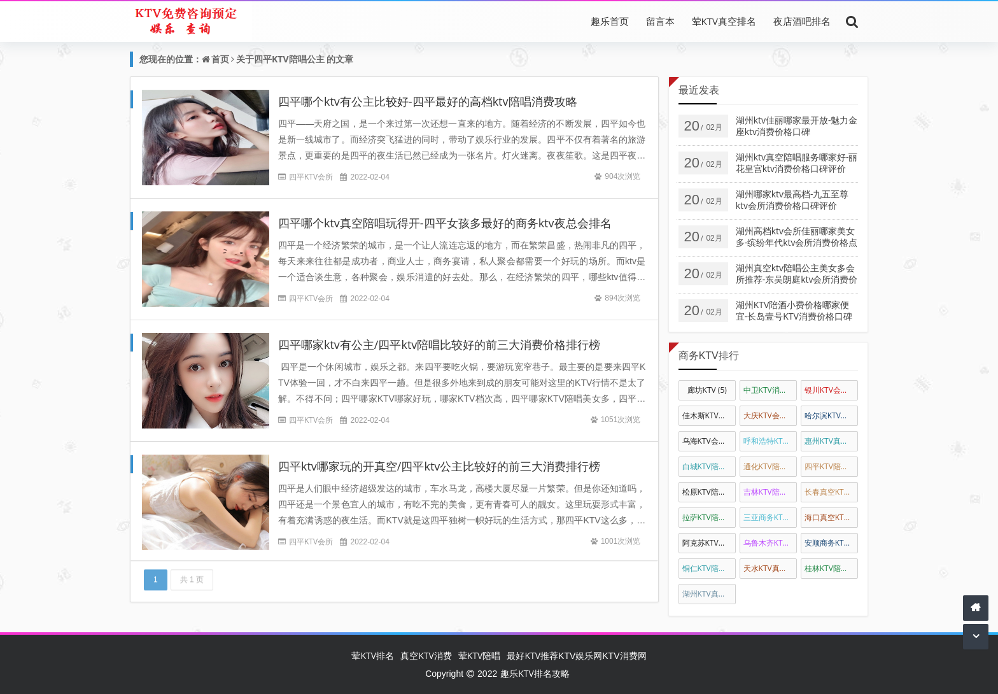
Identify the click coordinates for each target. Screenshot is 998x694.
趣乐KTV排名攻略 (535, 673)
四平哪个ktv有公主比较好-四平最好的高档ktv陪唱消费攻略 (427, 101)
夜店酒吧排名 (802, 21)
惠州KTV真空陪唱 (831, 441)
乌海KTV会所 (709, 441)
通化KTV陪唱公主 (770, 466)
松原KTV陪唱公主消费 (709, 491)
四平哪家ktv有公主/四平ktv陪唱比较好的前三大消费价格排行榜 (439, 344)
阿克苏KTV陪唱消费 (709, 542)
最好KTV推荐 (532, 655)
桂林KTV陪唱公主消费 (831, 568)
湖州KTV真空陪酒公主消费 (709, 593)
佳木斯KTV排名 (709, 415)
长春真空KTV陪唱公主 (831, 491)
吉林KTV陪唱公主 (770, 491)
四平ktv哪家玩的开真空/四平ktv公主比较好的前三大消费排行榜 (439, 466)
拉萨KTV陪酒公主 (709, 517)
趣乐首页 (610, 21)
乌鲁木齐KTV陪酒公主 (770, 542)
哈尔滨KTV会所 (831, 415)
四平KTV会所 (311, 176)
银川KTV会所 (831, 390)
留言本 (660, 21)
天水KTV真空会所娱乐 (770, 568)
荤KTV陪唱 (479, 655)
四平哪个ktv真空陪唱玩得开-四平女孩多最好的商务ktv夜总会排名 (445, 222)
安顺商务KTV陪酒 (831, 542)
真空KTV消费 (426, 655)
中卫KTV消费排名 (770, 390)
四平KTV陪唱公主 (289, 59)
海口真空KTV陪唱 (831, 517)
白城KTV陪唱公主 (709, 466)
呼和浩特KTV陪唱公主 (770, 441)
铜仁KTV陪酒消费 (709, 568)
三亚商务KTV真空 (770, 517)
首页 (220, 59)
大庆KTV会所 (770, 415)
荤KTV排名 (372, 655)
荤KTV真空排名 (724, 21)
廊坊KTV (707, 390)
